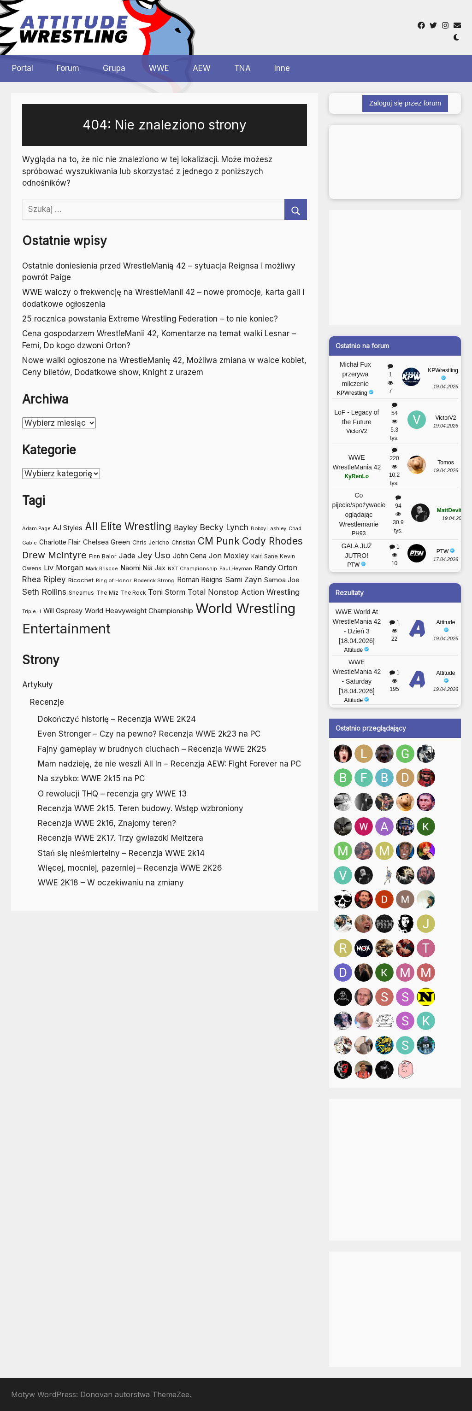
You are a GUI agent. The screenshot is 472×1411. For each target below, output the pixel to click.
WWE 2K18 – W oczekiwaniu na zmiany (111, 882)
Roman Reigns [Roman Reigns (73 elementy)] (200, 579)
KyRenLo (356, 476)
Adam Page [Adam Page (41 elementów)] (36, 528)
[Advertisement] (305, 27)
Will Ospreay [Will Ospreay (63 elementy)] (63, 611)
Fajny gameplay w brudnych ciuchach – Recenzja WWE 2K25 (152, 749)
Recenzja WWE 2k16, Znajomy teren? (107, 823)
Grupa (114, 68)
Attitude (356, 650)
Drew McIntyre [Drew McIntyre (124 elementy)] (54, 555)
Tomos (445, 462)
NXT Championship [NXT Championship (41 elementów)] (192, 568)
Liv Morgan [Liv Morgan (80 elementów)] (63, 567)
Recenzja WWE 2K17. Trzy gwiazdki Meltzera (120, 838)
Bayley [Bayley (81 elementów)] (185, 527)
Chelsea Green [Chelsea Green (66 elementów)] (106, 542)
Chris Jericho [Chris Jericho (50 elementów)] (150, 542)
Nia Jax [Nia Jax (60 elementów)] (154, 568)
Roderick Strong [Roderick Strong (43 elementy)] (154, 580)
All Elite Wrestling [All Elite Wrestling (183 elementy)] (128, 526)
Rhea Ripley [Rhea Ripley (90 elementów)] (44, 579)
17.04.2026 (445, 559)
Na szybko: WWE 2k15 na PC (91, 778)
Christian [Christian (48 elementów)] (183, 542)
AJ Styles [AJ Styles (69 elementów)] (68, 527)
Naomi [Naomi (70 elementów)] (130, 567)
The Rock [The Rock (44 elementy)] (133, 593)
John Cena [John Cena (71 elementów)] (189, 555)
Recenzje (47, 702)
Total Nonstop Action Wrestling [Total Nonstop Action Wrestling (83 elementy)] (244, 592)
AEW (202, 68)
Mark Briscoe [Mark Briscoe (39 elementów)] (102, 569)
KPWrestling (355, 393)
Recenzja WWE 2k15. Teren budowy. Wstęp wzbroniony (140, 808)
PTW (356, 565)
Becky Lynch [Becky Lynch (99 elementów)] (224, 527)
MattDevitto (452, 510)
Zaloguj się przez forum (405, 103)
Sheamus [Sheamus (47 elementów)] (81, 592)
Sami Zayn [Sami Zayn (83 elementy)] (243, 579)
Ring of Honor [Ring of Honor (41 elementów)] (113, 580)
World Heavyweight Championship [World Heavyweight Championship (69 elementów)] (139, 610)
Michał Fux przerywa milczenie (355, 374)
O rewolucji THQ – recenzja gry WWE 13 (112, 793)
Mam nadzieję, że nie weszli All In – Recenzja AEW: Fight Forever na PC (169, 763)
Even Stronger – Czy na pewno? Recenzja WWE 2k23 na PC (149, 733)
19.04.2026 (445, 386)
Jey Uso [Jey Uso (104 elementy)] (154, 555)
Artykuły (37, 684)
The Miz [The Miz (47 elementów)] (107, 592)
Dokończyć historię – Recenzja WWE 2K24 (117, 719)
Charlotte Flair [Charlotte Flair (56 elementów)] (60, 542)
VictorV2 (356, 431)
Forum (68, 68)
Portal (22, 68)
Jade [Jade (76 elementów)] (127, 555)
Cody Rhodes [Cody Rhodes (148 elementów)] (272, 541)
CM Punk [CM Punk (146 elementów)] (219, 541)
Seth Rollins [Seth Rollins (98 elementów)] (44, 592)
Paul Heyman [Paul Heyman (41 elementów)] (235, 568)
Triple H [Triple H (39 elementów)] (31, 612)
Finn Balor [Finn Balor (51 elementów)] (103, 556)
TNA (242, 68)
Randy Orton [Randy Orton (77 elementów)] (275, 567)
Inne (282, 68)
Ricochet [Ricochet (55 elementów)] (81, 580)
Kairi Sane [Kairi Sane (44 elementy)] (264, 556)
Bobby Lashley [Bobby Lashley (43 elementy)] (268, 528)
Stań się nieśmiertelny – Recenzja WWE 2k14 (121, 853)
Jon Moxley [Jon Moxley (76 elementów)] (229, 555)
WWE (159, 68)
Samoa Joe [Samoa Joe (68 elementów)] (282, 580)
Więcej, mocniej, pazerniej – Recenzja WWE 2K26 (130, 867)
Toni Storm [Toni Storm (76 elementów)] (166, 592)
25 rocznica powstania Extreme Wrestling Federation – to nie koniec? (150, 318)
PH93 (359, 533)
